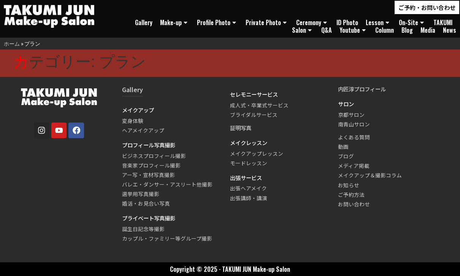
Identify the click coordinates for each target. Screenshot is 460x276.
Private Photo (267, 22)
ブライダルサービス (254, 114)
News (449, 30)
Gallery (143, 22)
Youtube (353, 30)
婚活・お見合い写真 (146, 203)
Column (384, 30)
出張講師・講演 (248, 198)
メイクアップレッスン (256, 153)
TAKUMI (442, 22)
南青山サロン (354, 124)
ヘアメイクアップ (143, 130)
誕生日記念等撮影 (143, 229)
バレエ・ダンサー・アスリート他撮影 (167, 184)
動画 (343, 146)
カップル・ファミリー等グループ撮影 (167, 238)
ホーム (12, 43)
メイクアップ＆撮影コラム (370, 175)
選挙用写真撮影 (140, 194)
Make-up (174, 22)
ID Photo (347, 22)
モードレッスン (248, 163)
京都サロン (351, 114)
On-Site (412, 22)
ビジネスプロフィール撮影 (154, 156)
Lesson (378, 22)
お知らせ (348, 185)
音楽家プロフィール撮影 (151, 165)
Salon (303, 30)
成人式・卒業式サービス (259, 105)
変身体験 (132, 120)
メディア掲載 (354, 165)
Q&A (326, 30)
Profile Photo (217, 22)
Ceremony (312, 22)
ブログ (346, 156)
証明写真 (240, 128)
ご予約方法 (351, 194)
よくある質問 (354, 137)
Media (427, 30)
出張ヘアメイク (248, 188)
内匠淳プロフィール (362, 89)
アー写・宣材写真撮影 (148, 175)
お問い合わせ (354, 204)
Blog (407, 30)
